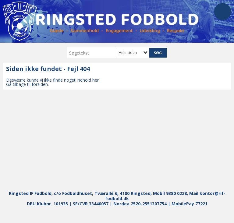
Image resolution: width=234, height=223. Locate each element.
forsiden (40, 84)
